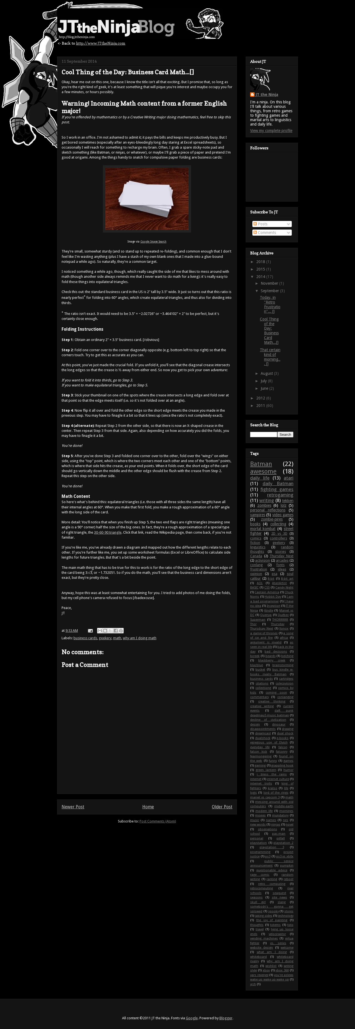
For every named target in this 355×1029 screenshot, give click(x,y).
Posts (260, 224)
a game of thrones (264, 633)
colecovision (284, 683)
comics (255, 538)
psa (274, 574)
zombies (264, 505)
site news (279, 897)
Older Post (222, 806)
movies (260, 815)
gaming (260, 765)
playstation (258, 843)
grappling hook (282, 765)
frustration (258, 569)
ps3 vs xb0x (284, 856)
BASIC (254, 587)
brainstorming (282, 665)
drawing (287, 729)
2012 (261, 398)
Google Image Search (153, 241)
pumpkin (286, 865)
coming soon (276, 692)
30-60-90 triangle (107, 532)
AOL (260, 583)
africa (284, 638)
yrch (253, 984)
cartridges (286, 679)
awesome (263, 471)
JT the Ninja (267, 94)
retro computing (271, 884)
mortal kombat (262, 528)
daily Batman (278, 483)
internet (256, 779)
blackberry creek (271, 660)
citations (262, 683)
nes (285, 820)
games (288, 761)
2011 (261, 405)
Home (148, 806)
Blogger (225, 1018)
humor (288, 770)
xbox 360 (282, 970)
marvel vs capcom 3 (265, 797)
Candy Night (284, 587)
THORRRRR (280, 620)
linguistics (257, 547)
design (255, 724)
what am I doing (272, 952)
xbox (266, 970)
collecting (278, 524)
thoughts (256, 925)
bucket (260, 669)
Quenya (266, 615)
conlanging (285, 697)
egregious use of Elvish (269, 742)
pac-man (278, 834)
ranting (272, 879)
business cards (85, 638)
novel (289, 824)
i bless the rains (272, 774)
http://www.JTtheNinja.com (100, 43)
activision (262, 560)
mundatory (280, 815)
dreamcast (263, 733)
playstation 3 (272, 847)
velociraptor (277, 934)
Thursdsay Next (261, 628)
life (286, 788)
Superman (257, 620)
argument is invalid (266, 642)
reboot (288, 879)
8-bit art (287, 578)
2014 (261, 276)
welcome (287, 947)
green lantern (266, 770)
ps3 (267, 856)
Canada (256, 556)
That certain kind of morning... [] (270, 357)
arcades (282, 560)
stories (280, 551)
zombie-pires (272, 519)
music (254, 820)
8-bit (271, 578)
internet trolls (261, 783)
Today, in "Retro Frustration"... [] (270, 304)
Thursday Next (281, 556)
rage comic (259, 875)
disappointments (263, 729)
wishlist (271, 966)
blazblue (256, 665)
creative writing (262, 706)
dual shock (285, 733)
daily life (260, 478)
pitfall (281, 838)
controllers (278, 538)
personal (256, 838)
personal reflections (267, 510)
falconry (281, 751)
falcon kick (258, 751)
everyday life (260, 747)
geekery (105, 638)
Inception (273, 606)
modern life (264, 811)
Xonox (283, 628)
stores (288, 911)
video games (282, 515)
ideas (282, 569)
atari (288, 478)
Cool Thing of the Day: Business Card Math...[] (269, 331)
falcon (282, 747)
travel (260, 929)
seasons (256, 897)
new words (258, 824)
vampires (257, 515)
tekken (287, 500)
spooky (273, 911)
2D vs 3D (279, 533)
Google (192, 1018)
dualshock (262, 738)
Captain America (267, 592)
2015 (261, 269)
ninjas (275, 824)
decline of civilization (268, 720)
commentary (259, 697)
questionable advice (271, 870)
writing (266, 500)
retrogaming (280, 495)
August (267, 373)
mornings (286, 811)
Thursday (277, 624)
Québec (283, 615)
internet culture (278, 779)
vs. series (278, 943)
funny (273, 761)
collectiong (263, 688)
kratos (272, 788)
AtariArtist (279, 583)
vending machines (264, 938)
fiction (255, 543)
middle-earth (283, 806)
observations (267, 829)
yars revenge (259, 975)
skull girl (258, 902)
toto (290, 925)
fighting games (276, 489)
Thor (253, 624)
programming (260, 852)
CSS (267, 587)
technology (285, 916)
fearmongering (261, 756)
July (264, 381)
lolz (283, 505)
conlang (256, 565)
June (265, 388)
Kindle (268, 610)
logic (253, 792)
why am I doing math (139, 638)
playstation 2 (283, 843)
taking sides (263, 916)
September (270, 291)
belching (287, 656)
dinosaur (278, 724)
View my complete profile (271, 130)
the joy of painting (271, 920)
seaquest (279, 893)
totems (275, 925)
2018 (261, 261)
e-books (282, 738)
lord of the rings (275, 792)
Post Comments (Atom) (158, 821)
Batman (261, 463)
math (117, 638)
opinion (256, 574)
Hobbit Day (273, 596)
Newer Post (73, 806)
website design (261, 947)
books (255, 524)
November (270, 283)
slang (282, 902)
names (271, 820)
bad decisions (276, 651)
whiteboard (258, 957)
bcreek (255, 656)
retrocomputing (261, 888)
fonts (280, 565)
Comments (264, 232)
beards (270, 656)
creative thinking (272, 701)
